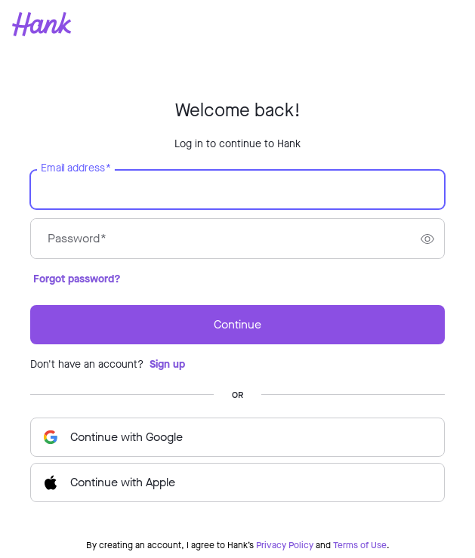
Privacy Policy (284, 545)
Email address (75, 168)
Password (77, 238)
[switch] (427, 238)
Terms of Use (360, 545)
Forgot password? (77, 279)
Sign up (167, 364)
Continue (237, 324)
